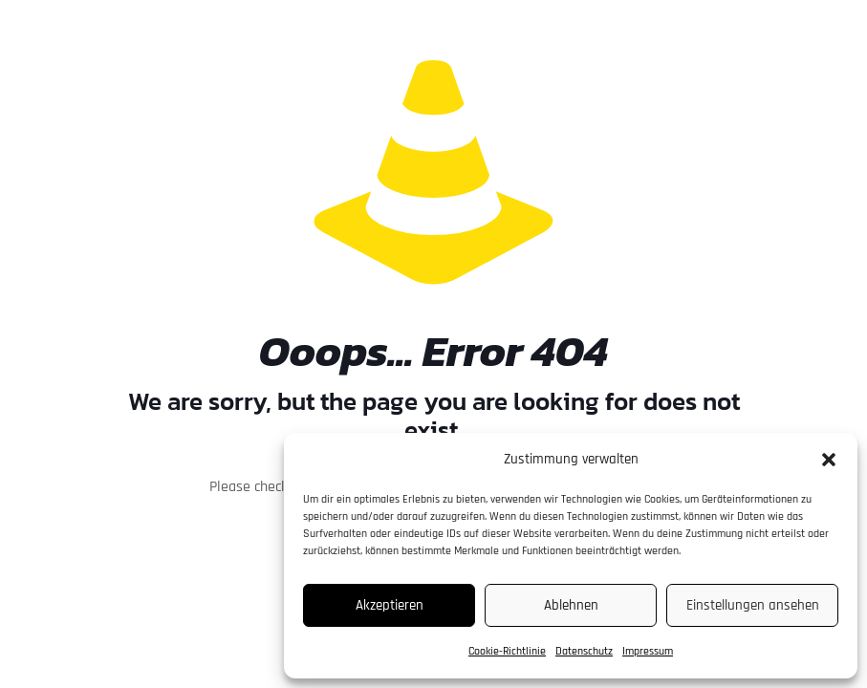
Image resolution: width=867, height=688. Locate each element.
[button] (828, 459)
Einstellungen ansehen (752, 605)
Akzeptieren (389, 605)
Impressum (647, 651)
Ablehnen (571, 605)
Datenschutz (584, 651)
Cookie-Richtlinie (507, 651)
